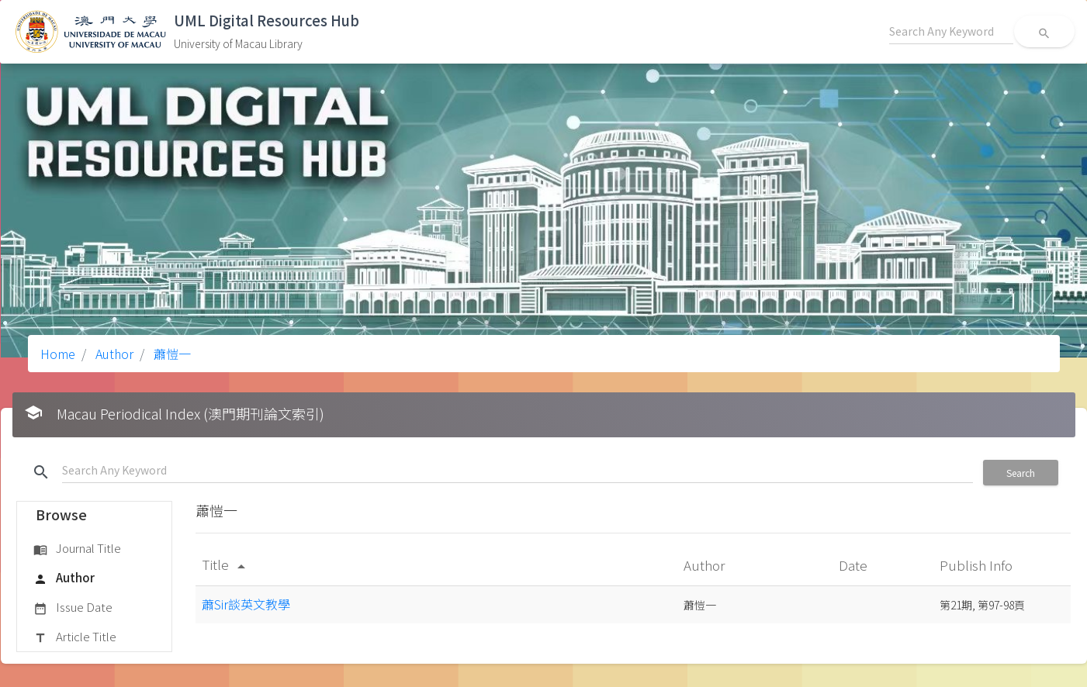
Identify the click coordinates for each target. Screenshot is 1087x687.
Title (226, 564)
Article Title (74, 637)
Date (855, 565)
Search (1020, 472)
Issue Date (73, 608)
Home (57, 353)
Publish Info (978, 565)
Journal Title (77, 549)
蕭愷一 (171, 353)
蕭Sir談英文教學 (246, 604)
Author (112, 353)
